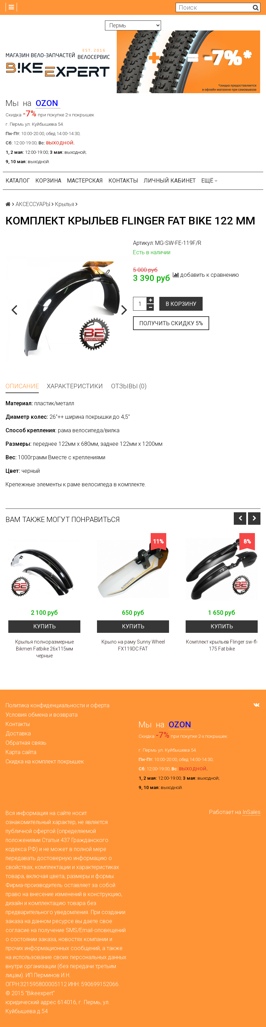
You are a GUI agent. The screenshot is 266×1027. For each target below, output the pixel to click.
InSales (251, 812)
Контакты (123, 180)
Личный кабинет (170, 180)
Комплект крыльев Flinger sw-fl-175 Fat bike (222, 645)
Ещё (209, 180)
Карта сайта (21, 752)
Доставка (18, 733)
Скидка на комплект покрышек (45, 761)
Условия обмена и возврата (42, 714)
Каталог (18, 180)
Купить (44, 626)
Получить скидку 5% (171, 323)
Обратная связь (26, 743)
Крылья (64, 204)
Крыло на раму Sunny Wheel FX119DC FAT (133, 645)
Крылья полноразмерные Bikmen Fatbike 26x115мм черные (44, 648)
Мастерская (85, 180)
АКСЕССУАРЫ (33, 204)
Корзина (48, 180)
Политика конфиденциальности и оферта (57, 705)
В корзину (181, 304)
